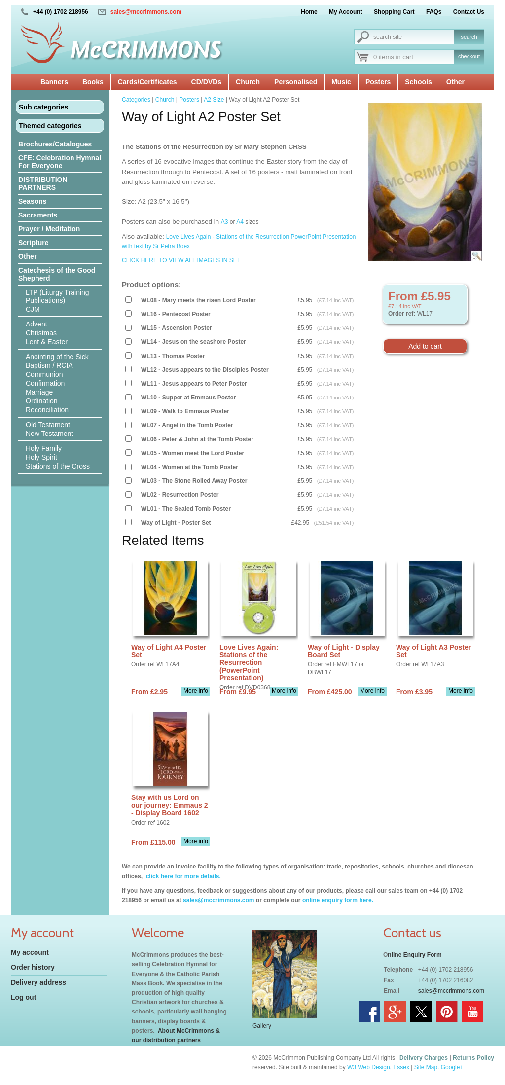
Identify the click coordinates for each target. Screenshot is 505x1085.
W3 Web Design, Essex (378, 1067)
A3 (224, 221)
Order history (33, 967)
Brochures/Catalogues (55, 144)
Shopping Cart (394, 11)
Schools (418, 82)
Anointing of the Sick (57, 357)
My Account (345, 11)
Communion (44, 374)
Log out (23, 997)
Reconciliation (47, 410)
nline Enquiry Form (414, 954)
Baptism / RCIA (49, 365)
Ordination (42, 401)
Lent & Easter (47, 342)
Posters (378, 82)
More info (195, 690)
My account (30, 952)
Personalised (295, 82)
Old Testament (48, 425)
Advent (36, 324)
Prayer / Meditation (49, 229)
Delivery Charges (423, 1057)
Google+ (452, 1067)
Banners (54, 82)
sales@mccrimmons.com (145, 11)
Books (93, 82)
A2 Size (214, 99)
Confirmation (45, 383)
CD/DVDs (206, 82)
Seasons (32, 201)
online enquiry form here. (337, 900)
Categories (136, 99)
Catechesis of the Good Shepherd (56, 274)
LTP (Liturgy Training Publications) (57, 296)
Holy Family (44, 448)
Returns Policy (473, 1057)
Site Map (425, 1067)
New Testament (49, 433)
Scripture (33, 243)
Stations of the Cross (58, 466)
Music (341, 82)
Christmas (41, 333)
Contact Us (468, 11)
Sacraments (37, 215)
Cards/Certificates (147, 82)
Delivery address (38, 982)
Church (248, 82)
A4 (240, 221)
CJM (33, 309)
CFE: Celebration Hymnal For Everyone (59, 162)
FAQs (433, 11)
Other (455, 82)
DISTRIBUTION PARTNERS (43, 183)
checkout (469, 56)
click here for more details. (182, 876)
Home (309, 11)
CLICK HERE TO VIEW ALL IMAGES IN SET (182, 260)
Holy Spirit (41, 457)
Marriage (39, 392)
